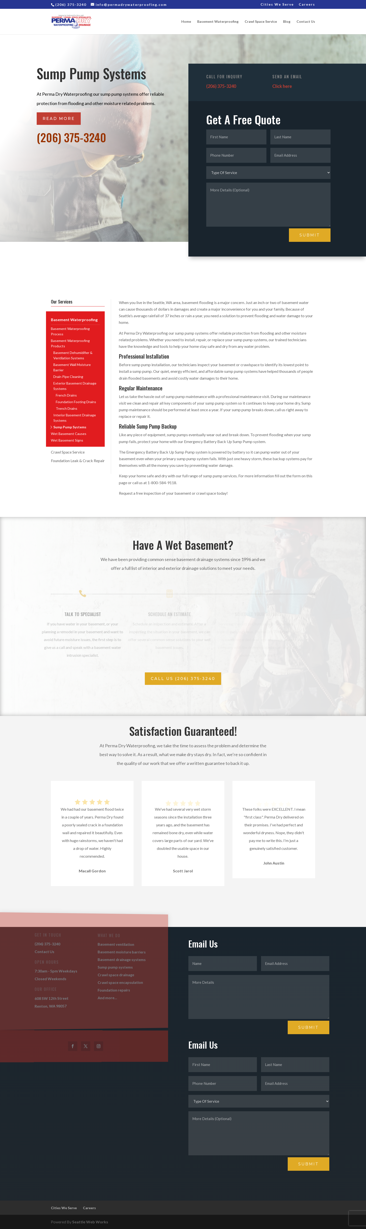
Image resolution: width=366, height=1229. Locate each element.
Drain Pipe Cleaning (68, 377)
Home (186, 21)
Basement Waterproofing (218, 21)
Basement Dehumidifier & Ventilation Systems (72, 355)
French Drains (66, 395)
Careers (307, 4)
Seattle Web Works (90, 1221)
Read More (59, 118)
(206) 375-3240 (71, 137)
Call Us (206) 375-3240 (183, 678)
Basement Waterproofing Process (70, 331)
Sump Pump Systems (69, 427)
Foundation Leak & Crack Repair (78, 460)
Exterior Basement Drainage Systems (74, 386)
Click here (282, 86)
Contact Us (306, 21)
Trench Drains (66, 408)
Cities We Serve (277, 4)
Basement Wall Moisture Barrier (72, 367)
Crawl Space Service (261, 21)
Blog (286, 21)
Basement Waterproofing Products (70, 343)
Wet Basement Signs (67, 440)
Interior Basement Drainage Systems (74, 417)
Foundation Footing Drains (76, 402)
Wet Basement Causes (68, 434)
